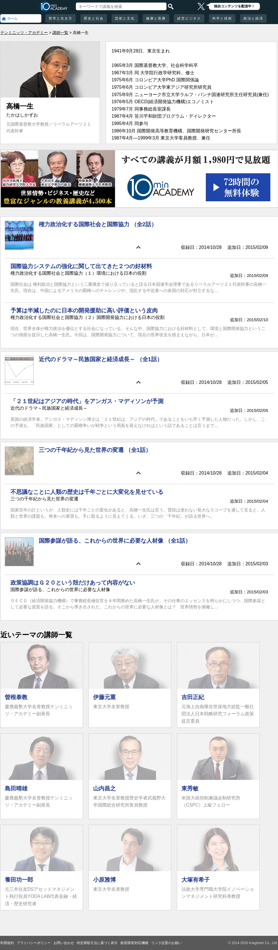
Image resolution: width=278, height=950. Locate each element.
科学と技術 (222, 18)
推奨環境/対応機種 (134, 943)
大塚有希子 (195, 880)
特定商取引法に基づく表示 (97, 943)
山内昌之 (104, 788)
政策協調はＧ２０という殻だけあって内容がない (72, 582)
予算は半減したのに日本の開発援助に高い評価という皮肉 (84, 310)
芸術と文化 (125, 18)
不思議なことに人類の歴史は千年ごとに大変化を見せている (86, 492)
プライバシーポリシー (34, 943)
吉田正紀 (192, 697)
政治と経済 (253, 18)
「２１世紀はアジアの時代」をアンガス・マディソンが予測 (86, 401)
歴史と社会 (94, 18)
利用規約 (7, 943)
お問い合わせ (64, 943)
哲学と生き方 (60, 18)
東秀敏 (189, 788)
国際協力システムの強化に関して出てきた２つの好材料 (81, 266)
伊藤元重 (104, 697)
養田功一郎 (19, 880)
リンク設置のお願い (166, 943)
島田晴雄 (16, 788)
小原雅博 (104, 880)
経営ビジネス (189, 18)
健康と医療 (156, 18)
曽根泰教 (16, 697)
